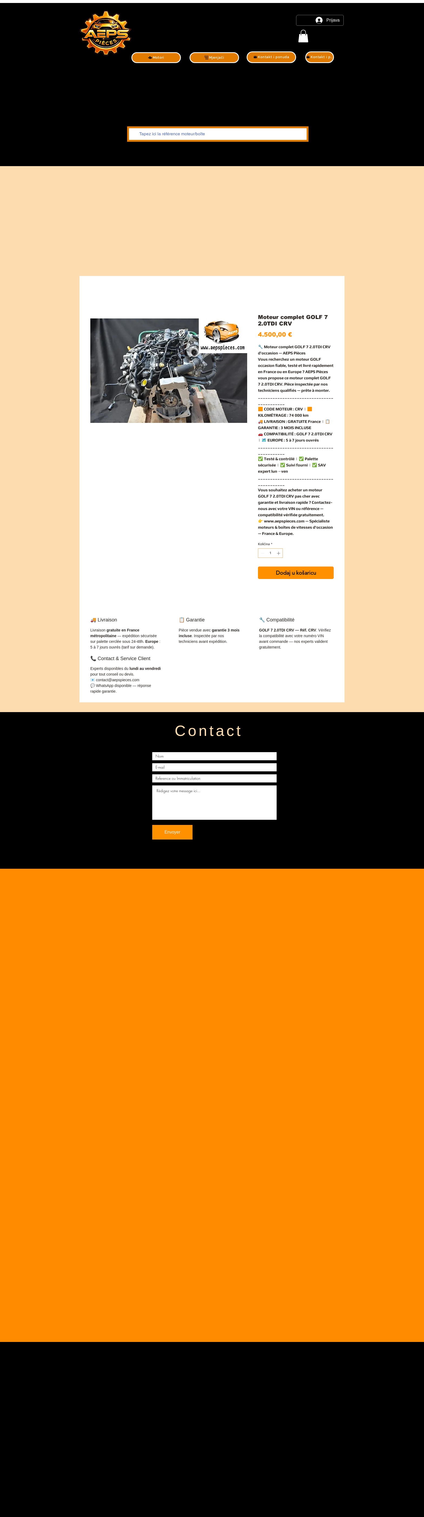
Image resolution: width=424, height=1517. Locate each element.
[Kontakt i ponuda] (271, 57)
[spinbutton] (270, 553)
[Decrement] (262, 553)
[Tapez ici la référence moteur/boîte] (217, 134)
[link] (303, 36)
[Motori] (156, 57)
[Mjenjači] (214, 57)
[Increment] (279, 553)
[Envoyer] (172, 832)
